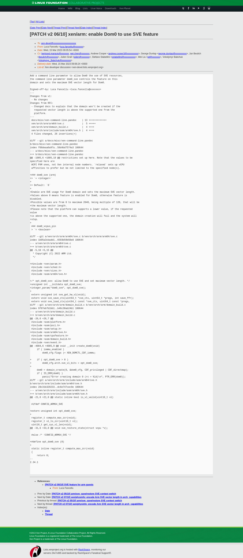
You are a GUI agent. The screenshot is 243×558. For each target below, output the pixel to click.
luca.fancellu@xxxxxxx (71, 46)
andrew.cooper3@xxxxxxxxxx (123, 53)
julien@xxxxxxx (81, 57)
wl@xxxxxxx (154, 57)
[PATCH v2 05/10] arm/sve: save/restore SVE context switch (84, 493)
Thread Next (73, 27)
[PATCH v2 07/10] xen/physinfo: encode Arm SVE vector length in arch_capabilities (96, 497)
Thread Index (100, 27)
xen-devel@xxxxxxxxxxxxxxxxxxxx (58, 43)
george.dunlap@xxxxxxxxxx (172, 53)
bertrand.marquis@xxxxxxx (55, 53)
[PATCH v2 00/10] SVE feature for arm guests (69, 484)
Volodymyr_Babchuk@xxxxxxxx (55, 60)
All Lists (40, 21)
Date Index (86, 27)
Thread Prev (59, 27)
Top (32, 21)
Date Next (47, 27)
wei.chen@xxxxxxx (80, 53)
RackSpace (84, 549)
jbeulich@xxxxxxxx (48, 57)
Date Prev (35, 27)
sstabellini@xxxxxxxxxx (124, 57)
